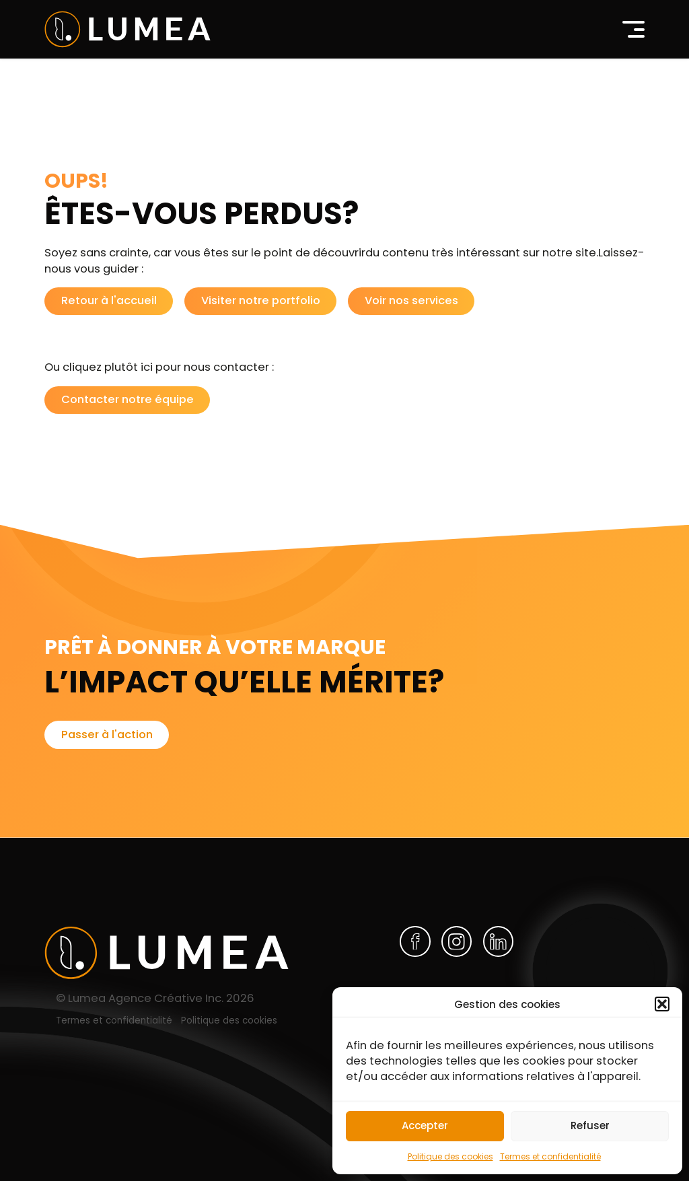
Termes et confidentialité (550, 1156)
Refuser (590, 1125)
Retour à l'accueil (109, 300)
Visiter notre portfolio (260, 300)
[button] (662, 1004)
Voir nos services (411, 300)
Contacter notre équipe (127, 399)
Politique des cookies (450, 1156)
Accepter (425, 1125)
